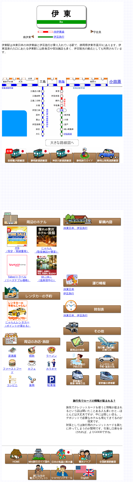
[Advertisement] (62, 65)
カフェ (32, 368)
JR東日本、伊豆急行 (75, 228)
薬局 (32, 384)
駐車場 (51, 385)
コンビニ (12, 385)
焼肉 (32, 354)
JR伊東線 (59, 31)
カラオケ (51, 367)
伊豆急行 (59, 36)
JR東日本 (68, 289)
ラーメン (51, 355)
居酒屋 (12, 354)
